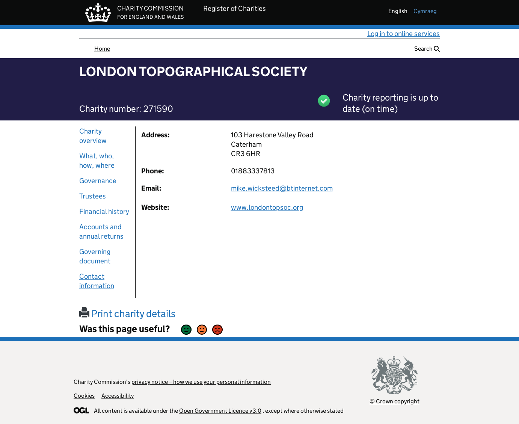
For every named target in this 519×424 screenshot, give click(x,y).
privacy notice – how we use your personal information (201, 381)
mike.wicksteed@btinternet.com (282, 188)
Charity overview (93, 136)
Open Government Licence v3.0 (220, 410)
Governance (97, 180)
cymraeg (425, 11)
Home (102, 48)
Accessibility (117, 395)
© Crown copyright (394, 401)
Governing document (94, 256)
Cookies (84, 395)
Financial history (104, 211)
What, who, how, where (97, 161)
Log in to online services (403, 33)
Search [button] (427, 48)
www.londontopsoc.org (267, 207)
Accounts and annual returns (101, 232)
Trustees (92, 196)
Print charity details (127, 313)
